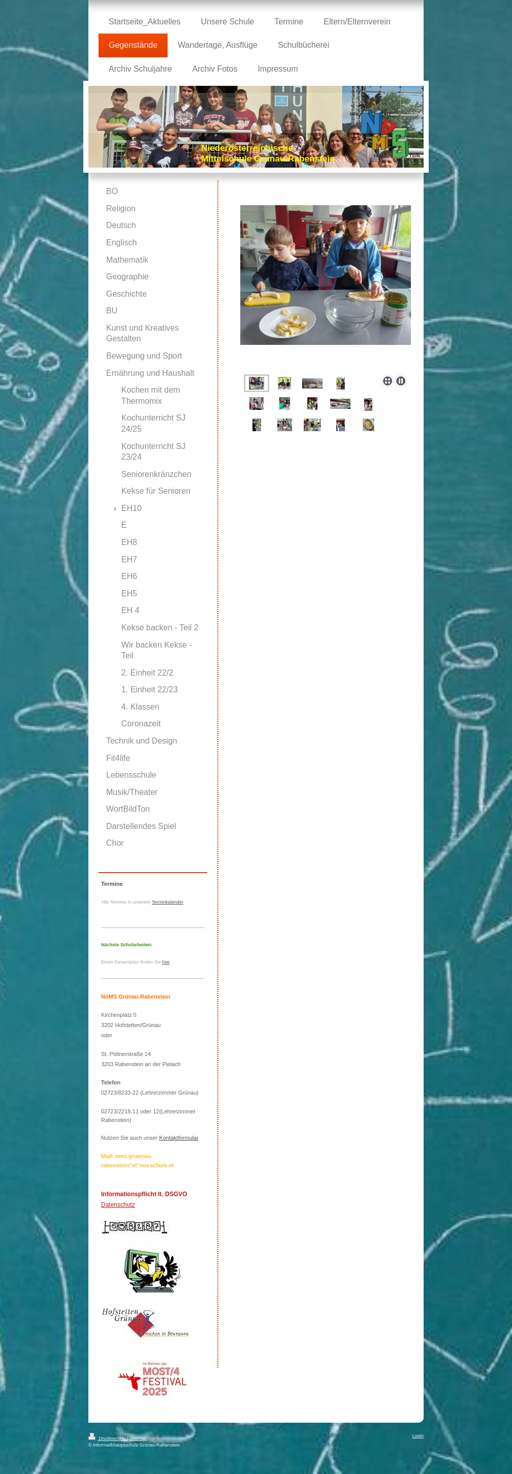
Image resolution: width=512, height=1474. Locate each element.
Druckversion (107, 1438)
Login (418, 1435)
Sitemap (138, 1438)
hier (166, 962)
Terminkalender (167, 902)
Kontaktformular (178, 1138)
